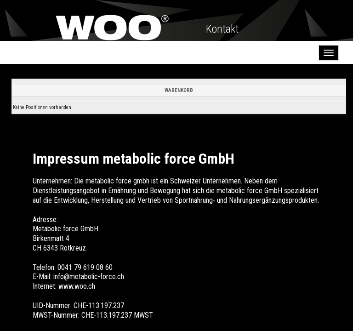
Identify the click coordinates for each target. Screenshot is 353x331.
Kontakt (222, 29)
